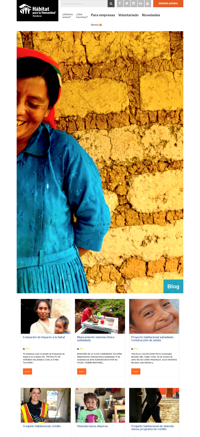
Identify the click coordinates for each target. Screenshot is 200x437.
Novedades (151, 15)
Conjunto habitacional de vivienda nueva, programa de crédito (152, 427)
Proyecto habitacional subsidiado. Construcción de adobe (152, 339)
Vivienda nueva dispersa (92, 426)
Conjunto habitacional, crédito (42, 426)
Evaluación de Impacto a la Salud (44, 337)
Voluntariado (128, 15)
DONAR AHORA (168, 3)
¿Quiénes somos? (67, 15)
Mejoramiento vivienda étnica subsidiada (95, 339)
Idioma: (96, 24)
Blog (28, 348)
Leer (27, 371)
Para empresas (103, 15)
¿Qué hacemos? (82, 15)
